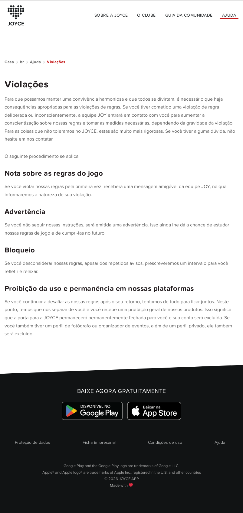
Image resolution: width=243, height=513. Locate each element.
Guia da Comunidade (189, 15)
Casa (9, 62)
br (22, 62)
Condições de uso (165, 442)
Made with (121, 485)
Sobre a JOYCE (111, 15)
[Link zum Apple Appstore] (154, 410)
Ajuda (229, 15)
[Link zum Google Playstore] (92, 410)
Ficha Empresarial (99, 442)
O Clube (146, 15)
